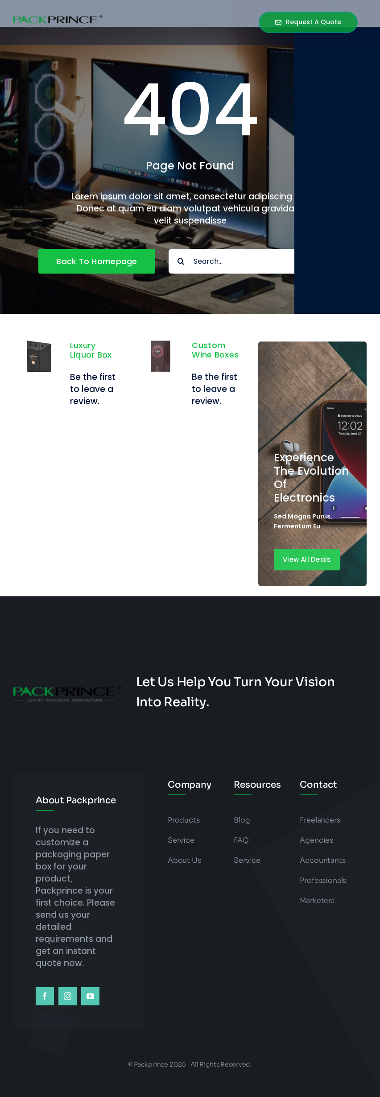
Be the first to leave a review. (93, 389)
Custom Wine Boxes (215, 358)
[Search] (181, 261)
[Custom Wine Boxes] (161, 355)
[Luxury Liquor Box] (38, 347)
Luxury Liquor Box (91, 350)
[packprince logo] (58, 17)
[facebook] (45, 996)
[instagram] (67, 996)
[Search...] (255, 261)
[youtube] (90, 996)
